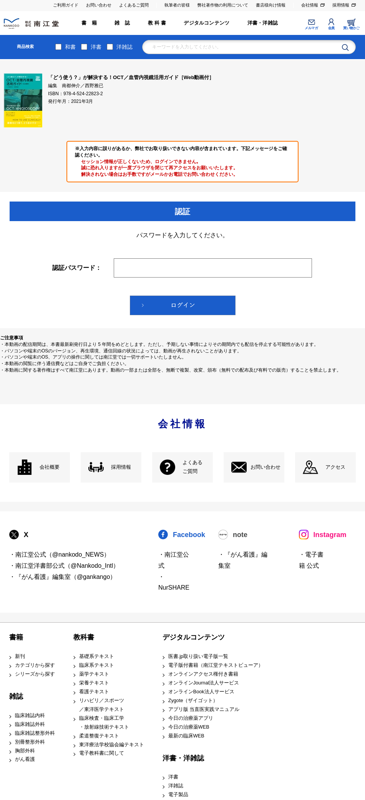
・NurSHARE (173, 582)
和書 (70, 47)
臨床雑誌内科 (30, 715)
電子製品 (178, 794)
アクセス (335, 467)
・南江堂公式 (173, 560)
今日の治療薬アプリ (190, 718)
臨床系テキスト (96, 665)
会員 (331, 28)
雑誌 (16, 696)
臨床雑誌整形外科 (35, 733)
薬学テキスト (94, 674)
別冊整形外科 (30, 742)
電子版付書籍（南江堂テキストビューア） (215, 665)
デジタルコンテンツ (206, 23)
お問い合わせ (98, 5)
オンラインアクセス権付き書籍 (203, 674)
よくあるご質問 (134, 5)
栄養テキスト (94, 683)
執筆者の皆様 (177, 5)
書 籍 (89, 23)
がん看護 (25, 759)
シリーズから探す (35, 674)
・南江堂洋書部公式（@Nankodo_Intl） (64, 565)
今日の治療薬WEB (188, 727)
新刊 (20, 656)
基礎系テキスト (96, 656)
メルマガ (311, 28)
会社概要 (50, 467)
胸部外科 (25, 751)
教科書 (83, 637)
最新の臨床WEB (186, 736)
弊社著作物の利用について (222, 5)
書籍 (16, 637)
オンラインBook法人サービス (201, 691)
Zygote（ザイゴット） (193, 700)
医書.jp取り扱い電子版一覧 (198, 656)
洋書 (96, 47)
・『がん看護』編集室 (242, 560)
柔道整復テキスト (99, 736)
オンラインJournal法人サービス (203, 683)
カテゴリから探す (35, 665)
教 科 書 (157, 23)
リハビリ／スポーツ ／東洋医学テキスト (101, 705)
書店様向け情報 (270, 5)
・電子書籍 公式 (311, 560)
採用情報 (340, 5)
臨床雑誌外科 (30, 724)
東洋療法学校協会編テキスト (111, 744)
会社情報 (309, 5)
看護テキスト (94, 691)
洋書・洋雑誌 (262, 23)
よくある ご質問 (192, 467)
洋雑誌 (124, 47)
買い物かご (351, 28)
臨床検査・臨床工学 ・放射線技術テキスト (104, 723)
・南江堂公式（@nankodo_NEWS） (59, 554)
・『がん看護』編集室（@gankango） (62, 577)
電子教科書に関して (101, 753)
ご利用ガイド (65, 5)
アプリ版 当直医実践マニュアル (204, 709)
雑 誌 (122, 23)
